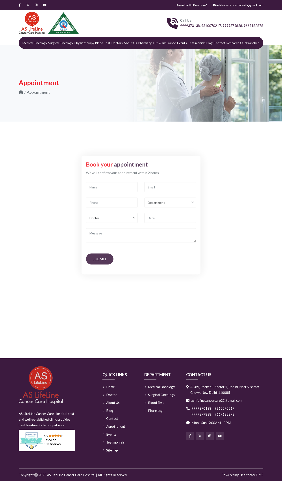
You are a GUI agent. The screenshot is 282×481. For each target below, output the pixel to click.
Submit (100, 300)
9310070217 (211, 25)
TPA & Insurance (164, 43)
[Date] (170, 259)
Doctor (109, 395)
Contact (219, 43)
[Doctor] (112, 259)
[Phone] (112, 244)
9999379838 (232, 25)
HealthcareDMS (251, 475)
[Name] (112, 228)
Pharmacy (145, 43)
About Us (130, 43)
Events (182, 43)
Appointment (113, 426)
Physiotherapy (84, 43)
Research (232, 43)
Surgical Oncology (60, 43)
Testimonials (197, 43)
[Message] (141, 277)
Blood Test (102, 43)
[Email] (170, 228)
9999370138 (190, 25)
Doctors (117, 43)
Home (108, 387)
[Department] (170, 244)
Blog (209, 43)
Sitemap (110, 450)
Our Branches (249, 43)
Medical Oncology (34, 43)
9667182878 (253, 25)
